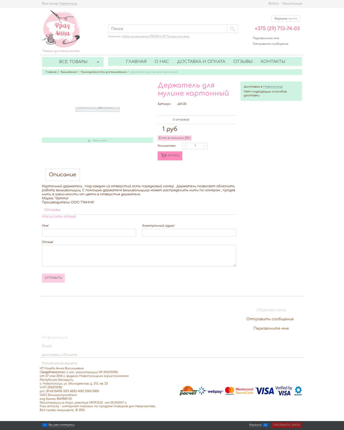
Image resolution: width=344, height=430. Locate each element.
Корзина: (285, 18)
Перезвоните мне (266, 38)
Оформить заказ (286, 425)
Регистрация (292, 3)
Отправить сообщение (270, 43)
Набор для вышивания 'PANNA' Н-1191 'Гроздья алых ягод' (155, 36)
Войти (274, 3)
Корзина (255, 425)
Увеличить (99, 140)
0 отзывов (181, 119)
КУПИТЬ (174, 155)
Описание (62, 174)
